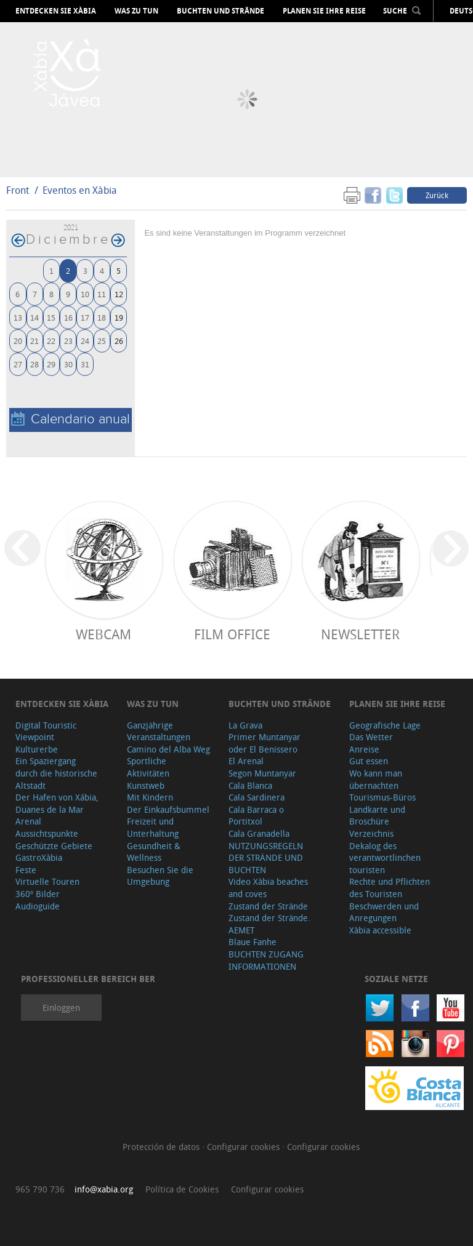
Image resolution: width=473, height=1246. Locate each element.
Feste (25, 870)
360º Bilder (37, 894)
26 (119, 340)
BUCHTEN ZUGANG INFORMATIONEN (266, 960)
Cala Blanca (250, 785)
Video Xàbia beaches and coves (268, 888)
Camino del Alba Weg (168, 749)
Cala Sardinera (256, 797)
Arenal (28, 821)
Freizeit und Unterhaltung (153, 827)
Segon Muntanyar (262, 773)
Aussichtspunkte (46, 833)
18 (101, 317)
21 (34, 340)
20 (18, 340)
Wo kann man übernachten (375, 779)
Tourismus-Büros (382, 797)
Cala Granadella (258, 833)
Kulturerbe (36, 749)
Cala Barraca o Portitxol (256, 816)
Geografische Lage (385, 725)
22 (51, 340)
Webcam (103, 634)
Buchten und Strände (220, 11)
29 (51, 364)
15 (51, 317)
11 (101, 294)
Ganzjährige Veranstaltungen (158, 731)
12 (119, 294)
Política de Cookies (182, 1189)
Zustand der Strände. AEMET (269, 924)
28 (34, 364)
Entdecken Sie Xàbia (55, 11)
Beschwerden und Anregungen (384, 912)
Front (17, 190)
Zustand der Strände (268, 906)
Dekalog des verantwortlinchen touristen (385, 858)
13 (18, 317)
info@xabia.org (104, 1189)
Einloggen (61, 1007)
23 (68, 340)
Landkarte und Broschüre (377, 816)
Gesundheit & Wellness (153, 852)
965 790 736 (40, 1189)
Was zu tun (136, 11)
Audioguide (37, 906)
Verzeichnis (371, 833)
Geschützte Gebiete (53, 846)
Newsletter (360, 634)
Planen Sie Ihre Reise (324, 11)
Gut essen (368, 761)
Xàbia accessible (380, 930)
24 (85, 340)
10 (85, 294)
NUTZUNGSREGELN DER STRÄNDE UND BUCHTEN (265, 858)
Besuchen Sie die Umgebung (160, 876)
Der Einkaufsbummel (168, 809)
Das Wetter (371, 737)
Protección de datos (162, 1146)
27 (18, 364)
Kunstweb (145, 785)
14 (34, 317)
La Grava (245, 725)
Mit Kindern (150, 797)
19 (119, 317)
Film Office (232, 634)
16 (68, 317)
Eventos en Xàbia (79, 190)
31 (85, 364)
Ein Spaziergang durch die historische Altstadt (56, 773)
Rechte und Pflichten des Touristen (389, 888)
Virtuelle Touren (47, 881)
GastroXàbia (38, 857)
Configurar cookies (244, 1146)
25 (101, 340)
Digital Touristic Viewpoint (45, 731)
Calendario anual (70, 419)
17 (85, 317)
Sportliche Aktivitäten (148, 767)
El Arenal (246, 761)
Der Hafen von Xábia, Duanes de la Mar (57, 803)
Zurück (437, 195)
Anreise (364, 749)
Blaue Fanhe (252, 942)
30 (68, 364)
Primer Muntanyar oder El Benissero (264, 743)
